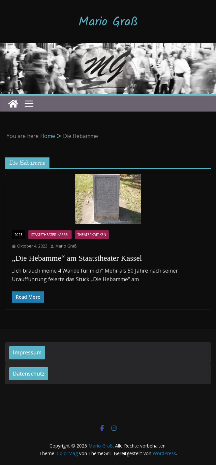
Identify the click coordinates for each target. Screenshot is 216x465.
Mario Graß (108, 22)
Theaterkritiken (91, 234)
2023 (18, 234)
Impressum (27, 352)
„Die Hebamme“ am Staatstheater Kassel (77, 258)
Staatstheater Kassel (50, 234)
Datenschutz (29, 373)
